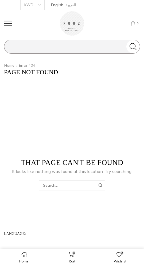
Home (9, 65)
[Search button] (133, 46)
